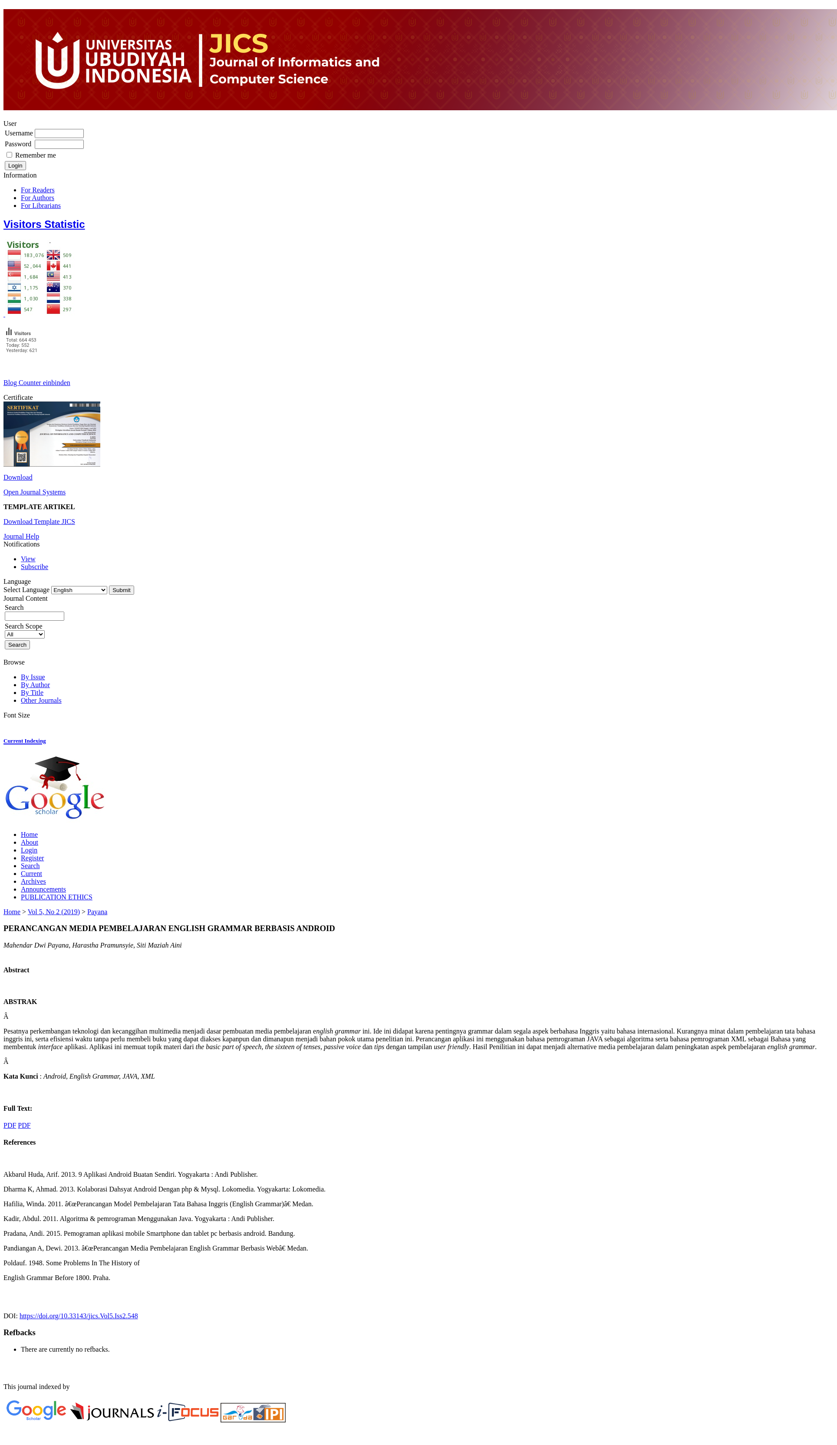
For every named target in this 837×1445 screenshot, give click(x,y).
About (29, 842)
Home (29, 834)
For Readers (38, 190)
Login (29, 850)
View (28, 559)
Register (32, 858)
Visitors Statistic (44, 224)
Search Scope (25, 630)
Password (18, 144)
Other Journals (41, 700)
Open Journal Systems (34, 492)
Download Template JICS (39, 521)
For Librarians (41, 205)
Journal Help (21, 536)
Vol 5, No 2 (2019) (54, 911)
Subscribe (34, 566)
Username (19, 133)
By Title (32, 692)
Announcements (43, 889)
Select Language (26, 589)
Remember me (35, 155)
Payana (97, 911)
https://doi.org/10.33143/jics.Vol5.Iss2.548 (79, 1316)
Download (18, 477)
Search (30, 865)
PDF (9, 1125)
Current (31, 873)
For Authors (37, 197)
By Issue (33, 677)
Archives (33, 881)
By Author (35, 684)
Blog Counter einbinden (36, 382)
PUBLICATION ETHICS (56, 897)
